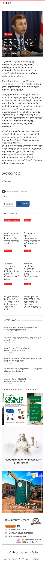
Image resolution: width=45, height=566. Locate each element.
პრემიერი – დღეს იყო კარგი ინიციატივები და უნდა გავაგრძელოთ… (23, 339)
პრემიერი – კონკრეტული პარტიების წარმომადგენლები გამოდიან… (17, 349)
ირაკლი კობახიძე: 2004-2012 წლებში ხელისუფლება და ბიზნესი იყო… (18, 380)
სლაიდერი (16, 220)
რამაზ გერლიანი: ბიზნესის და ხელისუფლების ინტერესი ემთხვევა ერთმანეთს (21, 328)
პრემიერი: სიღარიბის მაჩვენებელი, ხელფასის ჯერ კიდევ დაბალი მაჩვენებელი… (23, 360)
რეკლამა (23, 552)
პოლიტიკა (8, 34)
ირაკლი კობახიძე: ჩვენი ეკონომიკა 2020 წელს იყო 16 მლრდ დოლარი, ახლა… (23, 370)
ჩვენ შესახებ (12, 552)
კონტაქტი (34, 552)
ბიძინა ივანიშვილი (12, 191)
